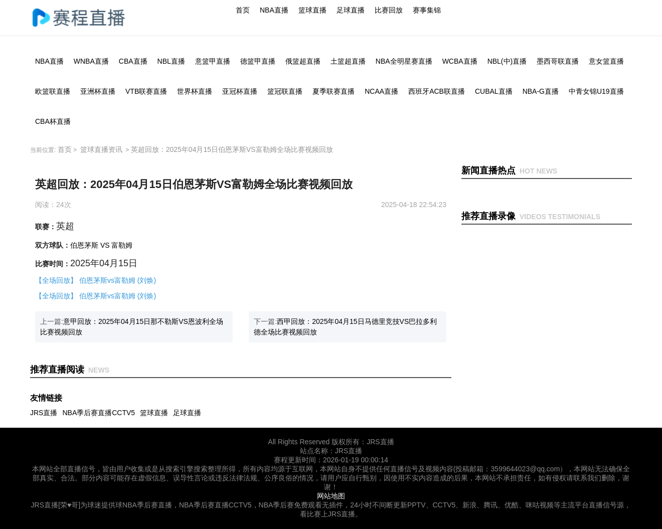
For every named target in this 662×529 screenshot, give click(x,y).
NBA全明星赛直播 (404, 61)
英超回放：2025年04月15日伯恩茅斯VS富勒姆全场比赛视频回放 (232, 149)
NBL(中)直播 (507, 61)
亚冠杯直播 (239, 91)
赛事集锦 (427, 10)
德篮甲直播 (257, 61)
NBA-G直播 (541, 91)
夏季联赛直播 (333, 91)
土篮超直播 (348, 61)
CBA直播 (133, 61)
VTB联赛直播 (146, 91)
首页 (243, 10)
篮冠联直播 (284, 91)
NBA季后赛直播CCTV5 (98, 413)
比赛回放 (389, 10)
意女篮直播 (606, 61)
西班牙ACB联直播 (436, 91)
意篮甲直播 (212, 61)
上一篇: (131, 326)
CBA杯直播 (53, 121)
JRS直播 (43, 413)
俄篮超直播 (302, 61)
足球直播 (351, 10)
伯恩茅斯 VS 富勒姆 (101, 245)
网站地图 (331, 496)
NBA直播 (274, 10)
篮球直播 (312, 10)
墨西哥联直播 (558, 61)
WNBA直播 (91, 61)
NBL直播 (171, 61)
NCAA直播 (381, 91)
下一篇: (345, 326)
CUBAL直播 (494, 91)
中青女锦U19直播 (596, 91)
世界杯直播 (194, 91)
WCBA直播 (459, 61)
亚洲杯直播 (97, 91)
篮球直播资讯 (101, 149)
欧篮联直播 (52, 91)
